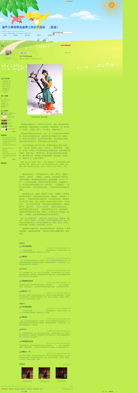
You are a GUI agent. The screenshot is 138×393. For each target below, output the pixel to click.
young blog (5, 152)
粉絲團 (25, 391)
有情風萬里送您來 (27, 281)
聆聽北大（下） (26, 291)
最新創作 (22, 243)
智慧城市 (24, 256)
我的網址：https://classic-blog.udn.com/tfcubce (13, 31)
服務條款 (23, 389)
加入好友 (4, 33)
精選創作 (22, 303)
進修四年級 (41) (7, 81)
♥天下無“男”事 (10, 129)
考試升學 (27, 58)
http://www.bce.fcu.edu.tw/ (9, 154)
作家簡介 (50, 35)
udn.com (71, 389)
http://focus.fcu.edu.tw (8, 148)
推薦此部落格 (11, 33)
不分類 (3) (5, 92)
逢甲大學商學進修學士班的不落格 (23, 27)
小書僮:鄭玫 (9, 58)
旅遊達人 (9, 123)
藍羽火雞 (5, 150)
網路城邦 (70, 1)
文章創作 (15, 35)
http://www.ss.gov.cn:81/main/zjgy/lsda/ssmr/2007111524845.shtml (9, 141)
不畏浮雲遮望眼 (27, 56)
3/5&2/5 (24, 269)
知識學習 (21, 58)
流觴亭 (9, 120)
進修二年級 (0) (6, 84)
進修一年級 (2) (6, 86)
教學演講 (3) (6, 90)
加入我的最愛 (19, 33)
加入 (107, 391)
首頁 (5, 35)
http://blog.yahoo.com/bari (9, 137)
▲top (71, 386)
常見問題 (17, 389)
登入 (103, 391)
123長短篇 (10, 126)
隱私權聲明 (36, 389)
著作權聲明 (29, 389)
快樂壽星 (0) (6, 88)
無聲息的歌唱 (10, 117)
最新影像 (22, 364)
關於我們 (11, 389)
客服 (41, 389)
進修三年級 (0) (6, 83)
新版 (54, 27)
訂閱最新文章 (27, 33)
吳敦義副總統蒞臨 (27, 381)
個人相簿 (27, 35)
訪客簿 (38, 35)
